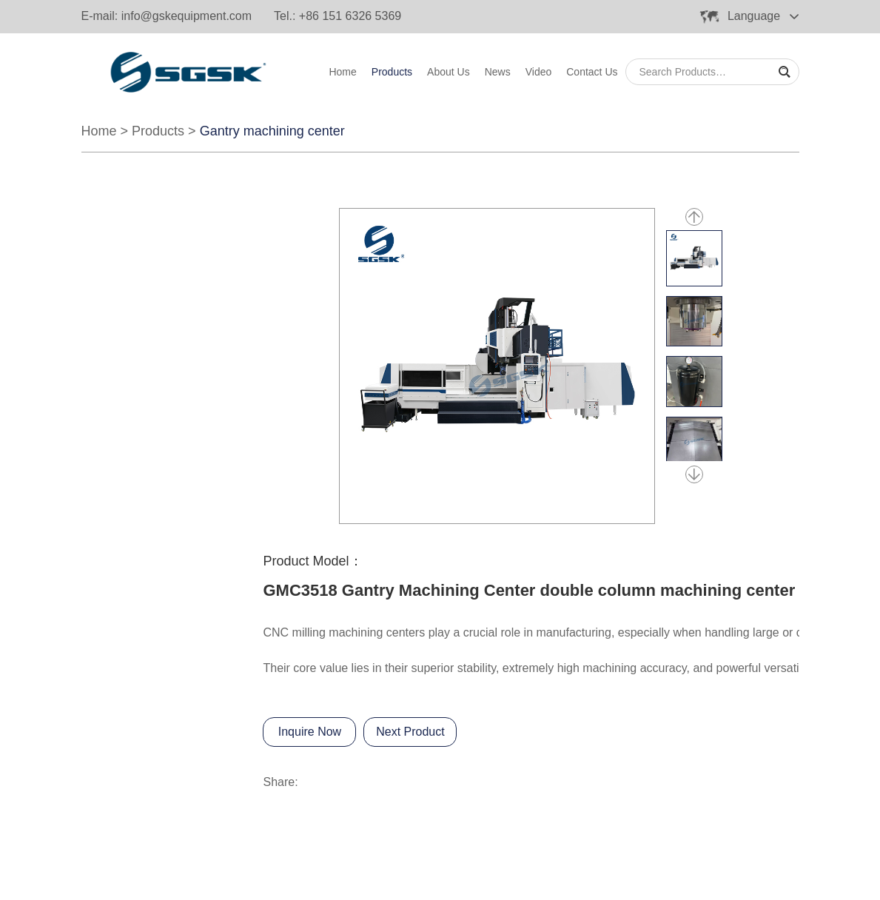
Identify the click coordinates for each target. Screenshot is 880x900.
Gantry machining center (272, 131)
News (498, 72)
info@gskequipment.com (186, 16)
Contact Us (591, 72)
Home (342, 72)
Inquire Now (309, 731)
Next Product (410, 731)
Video (538, 72)
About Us (448, 72)
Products (392, 72)
